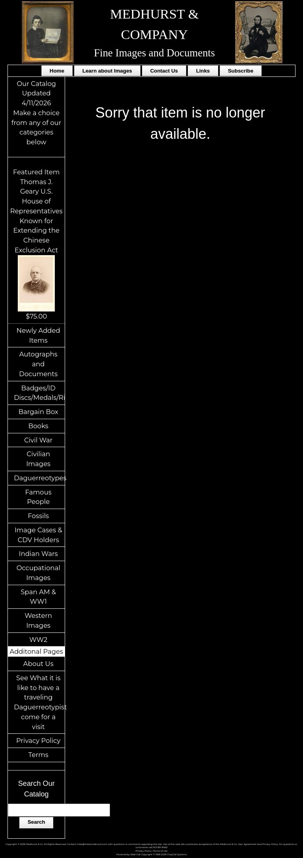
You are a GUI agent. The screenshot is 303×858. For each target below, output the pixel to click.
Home (57, 71)
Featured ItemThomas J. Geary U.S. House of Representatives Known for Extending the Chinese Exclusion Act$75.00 (36, 244)
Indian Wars (38, 554)
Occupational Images (38, 573)
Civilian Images (38, 459)
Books (38, 426)
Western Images (38, 620)
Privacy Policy (38, 740)
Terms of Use (160, 850)
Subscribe (240, 71)
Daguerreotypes (39, 478)
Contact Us (164, 71)
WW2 (38, 640)
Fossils (38, 516)
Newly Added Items (38, 335)
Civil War (38, 440)
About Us (38, 664)
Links (203, 71)
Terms (38, 755)
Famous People (38, 497)
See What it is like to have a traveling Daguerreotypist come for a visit (39, 702)
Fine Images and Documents (154, 53)
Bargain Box (38, 412)
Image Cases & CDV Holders (38, 535)
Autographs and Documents (38, 364)
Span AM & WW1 (38, 597)
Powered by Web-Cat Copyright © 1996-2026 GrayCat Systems (151, 854)
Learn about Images (107, 71)
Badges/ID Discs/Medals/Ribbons (39, 393)
